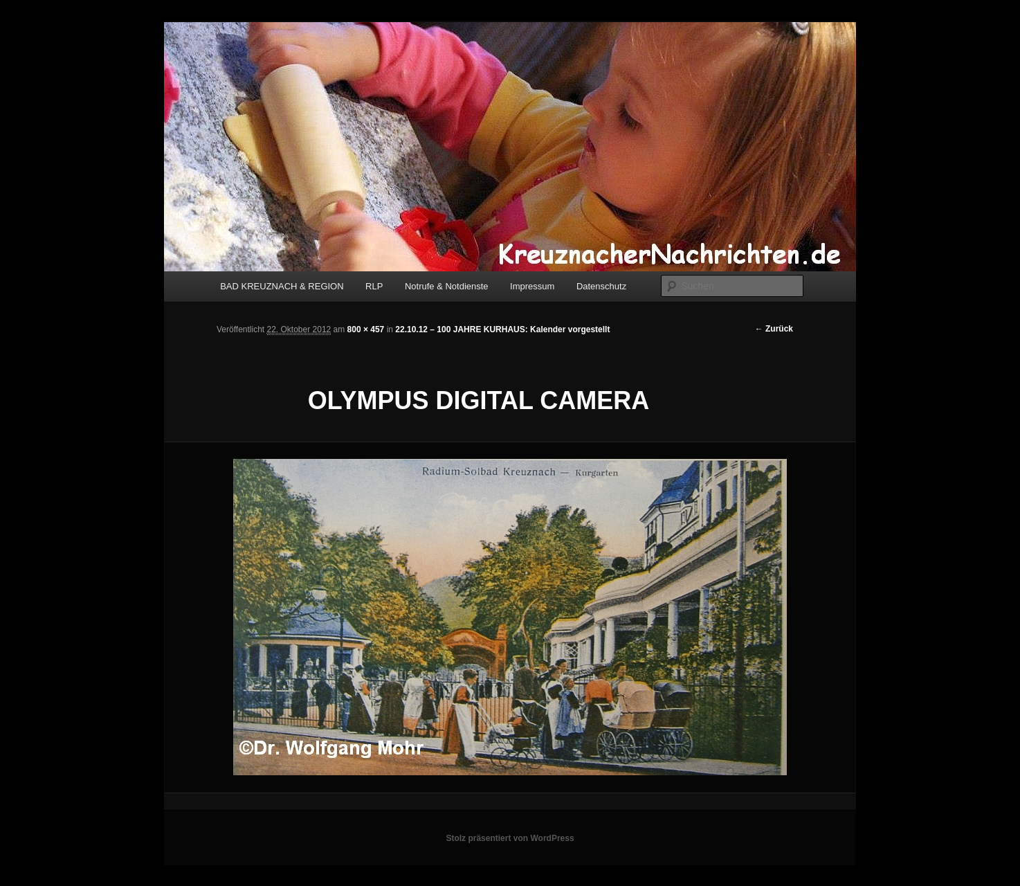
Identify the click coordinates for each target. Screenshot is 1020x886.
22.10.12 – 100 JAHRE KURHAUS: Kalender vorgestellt (502, 329)
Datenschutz (601, 286)
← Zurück (774, 329)
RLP (374, 286)
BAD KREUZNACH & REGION (281, 286)
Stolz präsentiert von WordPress (510, 838)
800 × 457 (366, 329)
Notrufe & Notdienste (447, 286)
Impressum (532, 286)
